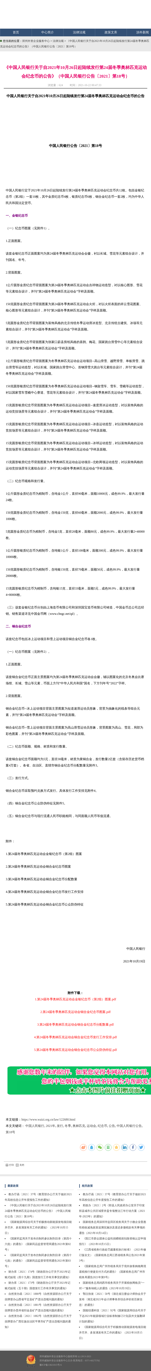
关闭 (20, 1165)
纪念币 (102, 1125)
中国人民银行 (34, 1125)
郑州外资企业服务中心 (36, 40)
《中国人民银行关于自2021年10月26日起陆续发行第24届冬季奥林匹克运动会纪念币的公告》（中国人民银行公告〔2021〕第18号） (38, 1211)
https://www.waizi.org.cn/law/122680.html (48, 1119)
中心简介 (47, 32)
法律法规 (79, 32)
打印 (10, 1165)
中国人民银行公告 (129, 1125)
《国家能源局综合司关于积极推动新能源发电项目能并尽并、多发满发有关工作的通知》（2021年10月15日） (38, 1228)
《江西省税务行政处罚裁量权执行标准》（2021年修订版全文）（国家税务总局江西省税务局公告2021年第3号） (112, 1255)
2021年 (50, 1125)
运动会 (91, 1125)
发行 (60, 1125)
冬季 (68, 1125)
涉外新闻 (142, 32)
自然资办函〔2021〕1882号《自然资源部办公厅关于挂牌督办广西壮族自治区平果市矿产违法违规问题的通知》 (38, 1322)
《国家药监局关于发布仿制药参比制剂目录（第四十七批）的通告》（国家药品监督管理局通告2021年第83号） (38, 1261)
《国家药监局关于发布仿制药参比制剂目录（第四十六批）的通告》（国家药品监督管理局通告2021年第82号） (38, 1244)
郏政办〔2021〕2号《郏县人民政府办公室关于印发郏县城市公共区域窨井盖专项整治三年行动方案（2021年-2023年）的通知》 (112, 1211)
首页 (16, 32)
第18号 (10, 1132)
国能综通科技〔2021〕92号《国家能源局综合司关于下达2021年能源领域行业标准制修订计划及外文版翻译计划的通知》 (112, 1316)
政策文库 (111, 32)
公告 (112, 1125)
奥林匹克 (79, 1125)
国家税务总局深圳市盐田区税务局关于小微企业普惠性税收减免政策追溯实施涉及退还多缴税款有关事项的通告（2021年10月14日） (112, 1228)
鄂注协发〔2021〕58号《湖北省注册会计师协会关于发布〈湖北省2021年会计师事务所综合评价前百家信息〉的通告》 (112, 1299)
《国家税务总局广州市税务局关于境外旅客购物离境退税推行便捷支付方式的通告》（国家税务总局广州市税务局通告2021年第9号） (112, 1272)
